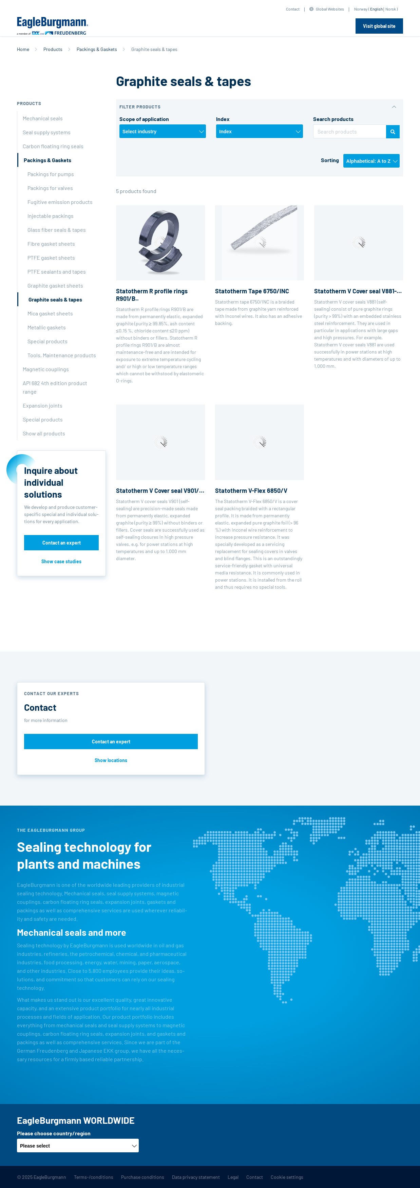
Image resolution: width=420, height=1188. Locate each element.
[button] (259, 107)
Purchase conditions (142, 1177)
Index (223, 119)
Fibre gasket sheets (51, 243)
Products (52, 49)
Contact (293, 8)
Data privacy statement (196, 1177)
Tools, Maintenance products (61, 355)
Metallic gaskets (46, 327)
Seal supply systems (47, 132)
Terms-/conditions (93, 1177)
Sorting (330, 160)
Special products (47, 341)
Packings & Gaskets (97, 49)
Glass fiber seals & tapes (56, 229)
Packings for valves (50, 188)
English (376, 8)
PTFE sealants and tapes (56, 271)
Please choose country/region (54, 1133)
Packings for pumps (50, 174)
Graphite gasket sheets (55, 285)
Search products (333, 119)
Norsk (390, 8)
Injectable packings (50, 215)
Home (23, 49)
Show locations (111, 760)
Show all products (44, 433)
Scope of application (144, 119)
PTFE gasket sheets (51, 257)
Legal (233, 1177)
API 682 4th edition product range (55, 387)
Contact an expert (61, 543)
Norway (361, 8)
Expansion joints (42, 405)
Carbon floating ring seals (53, 146)
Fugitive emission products (60, 202)
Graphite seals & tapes (55, 299)
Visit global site (379, 26)
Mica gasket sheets (50, 313)
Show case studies (61, 561)
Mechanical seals (43, 118)
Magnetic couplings (46, 369)
